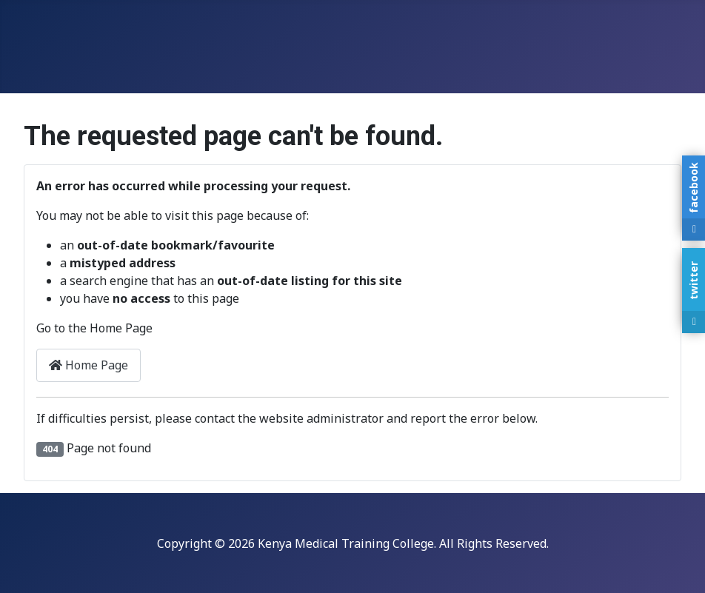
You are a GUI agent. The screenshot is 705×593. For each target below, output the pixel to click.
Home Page (88, 365)
